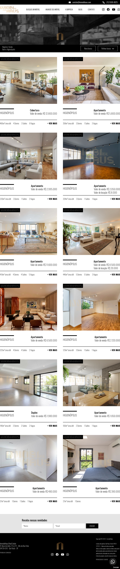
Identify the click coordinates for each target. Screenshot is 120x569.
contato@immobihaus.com (80, 2)
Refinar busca (107, 48)
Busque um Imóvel (33, 9)
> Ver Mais (52, 123)
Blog (80, 9)
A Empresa (69, 9)
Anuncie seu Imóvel (52, 9)
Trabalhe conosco (5, 553)
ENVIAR (92, 525)
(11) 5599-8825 (110, 2)
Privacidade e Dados (102, 559)
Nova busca (88, 48)
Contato (91, 9)
